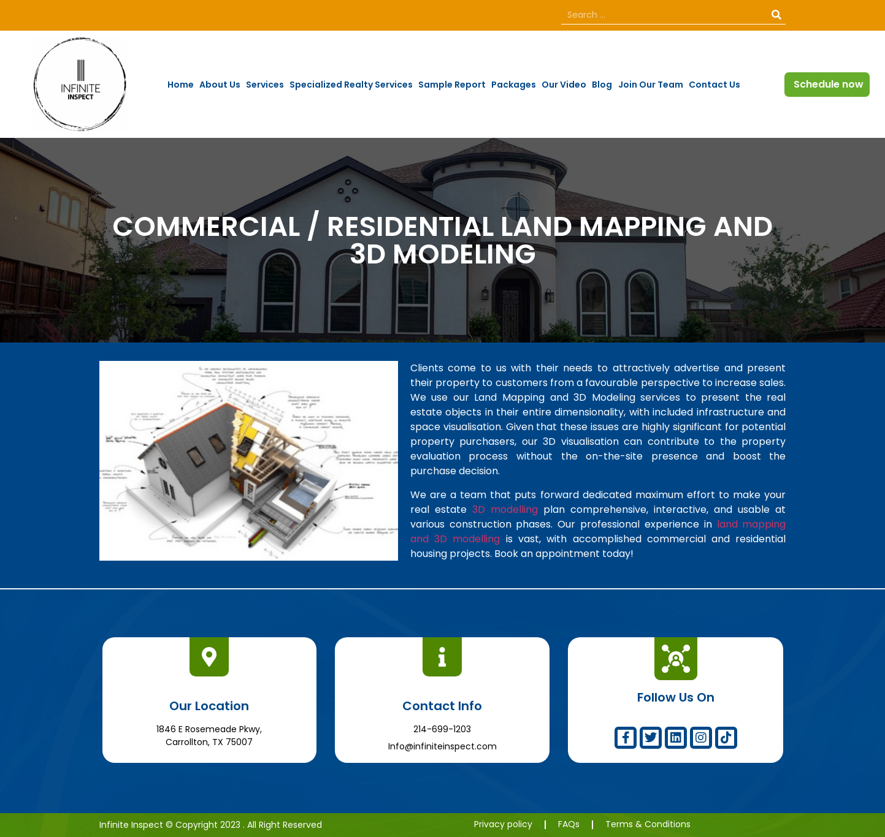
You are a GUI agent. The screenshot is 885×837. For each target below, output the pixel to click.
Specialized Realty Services (351, 84)
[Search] (776, 15)
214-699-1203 (442, 729)
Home (180, 84)
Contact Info (442, 705)
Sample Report (452, 84)
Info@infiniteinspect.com (442, 746)
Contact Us (714, 84)
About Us (219, 84)
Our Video (564, 84)
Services (265, 84)
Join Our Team (650, 84)
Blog (602, 84)
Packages (513, 84)
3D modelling (505, 509)
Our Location (209, 705)
